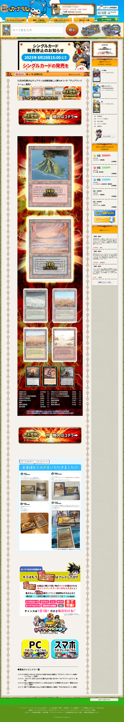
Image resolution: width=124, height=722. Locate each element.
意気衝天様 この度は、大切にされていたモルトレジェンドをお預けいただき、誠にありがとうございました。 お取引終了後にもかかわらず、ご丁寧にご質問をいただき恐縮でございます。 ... (105, 240)
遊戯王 (31, 710)
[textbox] (38, 30)
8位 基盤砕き (98, 126)
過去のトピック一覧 (74, 74)
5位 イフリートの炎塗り (101, 118)
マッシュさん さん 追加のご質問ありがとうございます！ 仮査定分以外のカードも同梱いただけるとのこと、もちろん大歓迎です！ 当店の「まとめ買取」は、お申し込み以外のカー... (105, 270)
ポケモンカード (54, 710)
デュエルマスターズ (41, 710)
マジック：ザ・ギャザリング (69, 710)
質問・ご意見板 (63, 708)
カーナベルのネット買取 (87, 710)
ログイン (27, 712)
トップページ (23, 708)
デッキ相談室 (74, 708)
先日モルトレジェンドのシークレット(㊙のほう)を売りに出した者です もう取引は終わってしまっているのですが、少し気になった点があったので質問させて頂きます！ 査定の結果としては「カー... (105, 255)
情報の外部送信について (91, 712)
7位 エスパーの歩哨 (100, 123)
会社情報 (45, 712)
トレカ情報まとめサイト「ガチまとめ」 (93, 708)
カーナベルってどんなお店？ (38, 708)
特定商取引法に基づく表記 (74, 712)
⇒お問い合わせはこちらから (71, 12)
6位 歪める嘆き (98, 121)
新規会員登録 (37, 712)
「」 (101, 53)
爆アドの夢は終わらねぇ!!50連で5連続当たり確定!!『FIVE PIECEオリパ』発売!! (50, 687)
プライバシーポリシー (57, 712)
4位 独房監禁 (98, 116)
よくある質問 (53, 708)
